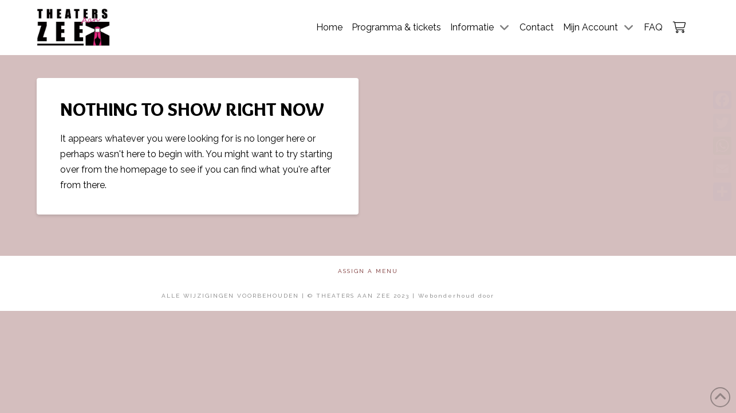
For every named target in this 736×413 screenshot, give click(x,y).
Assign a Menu (368, 271)
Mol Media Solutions (535, 296)
